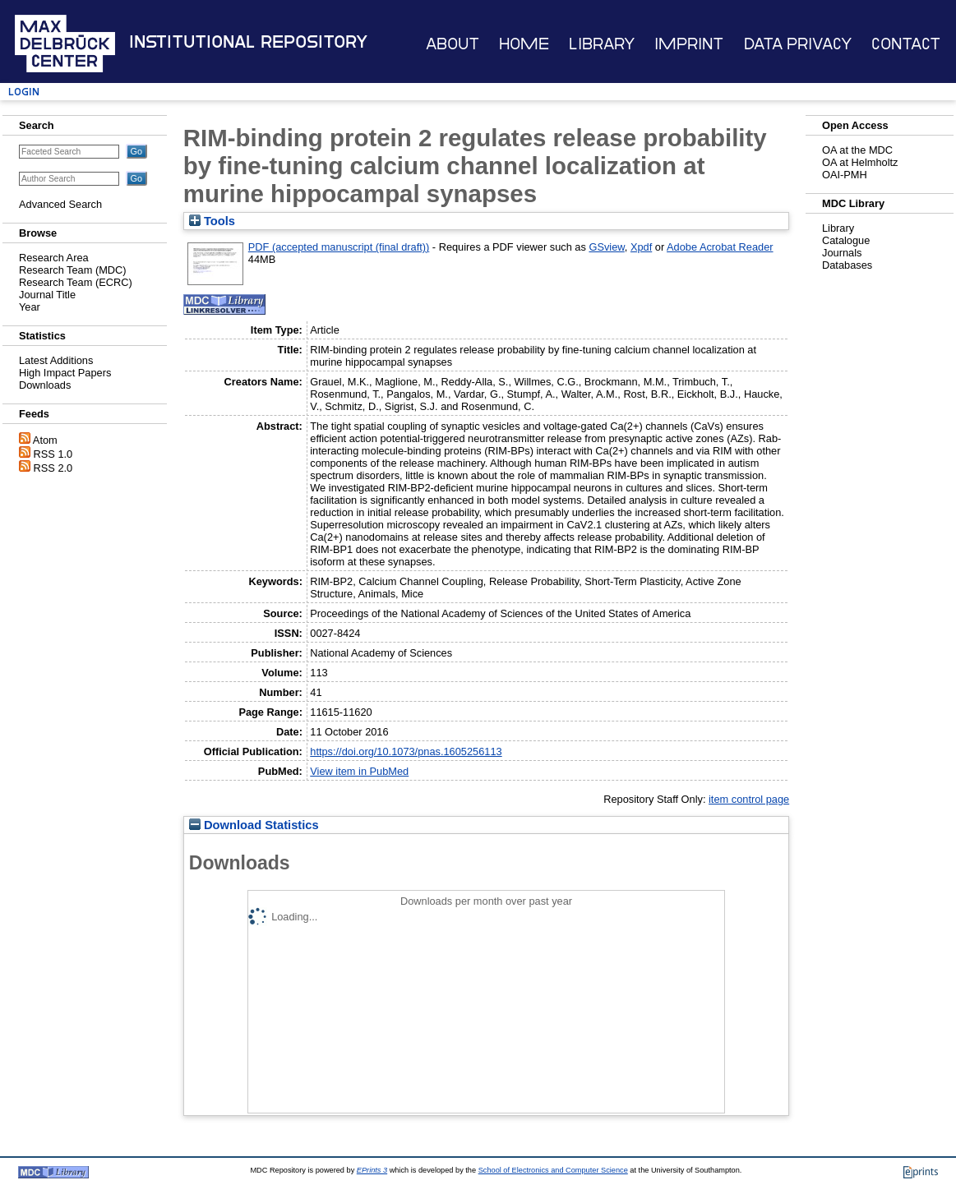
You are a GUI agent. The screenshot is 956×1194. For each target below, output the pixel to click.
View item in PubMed (359, 771)
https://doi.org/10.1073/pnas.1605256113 (405, 751)
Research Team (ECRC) (75, 282)
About (452, 44)
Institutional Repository (248, 42)
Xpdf (641, 247)
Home (524, 44)
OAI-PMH (844, 174)
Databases (847, 265)
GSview (606, 247)
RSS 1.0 (53, 454)
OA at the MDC (857, 150)
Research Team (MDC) (73, 270)
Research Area (54, 257)
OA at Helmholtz (860, 162)
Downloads (45, 385)
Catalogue (846, 240)
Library (602, 44)
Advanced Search (60, 204)
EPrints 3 (372, 1170)
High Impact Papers (65, 372)
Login (23, 91)
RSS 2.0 (53, 468)
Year (29, 307)
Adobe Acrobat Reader (720, 247)
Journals (841, 253)
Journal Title (47, 294)
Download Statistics (254, 825)
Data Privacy (798, 44)
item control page (749, 799)
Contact (905, 44)
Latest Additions (56, 360)
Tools (212, 221)
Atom (45, 440)
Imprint (688, 44)
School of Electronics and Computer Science (553, 1170)
